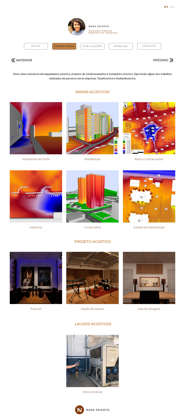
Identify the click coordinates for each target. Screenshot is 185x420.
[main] (92, 7)
